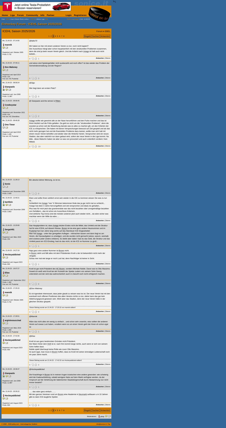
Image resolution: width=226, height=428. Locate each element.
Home (5, 15)
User (3, 19)
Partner (50, 15)
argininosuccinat (13, 320)
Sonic (7, 184)
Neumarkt (83, 394)
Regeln (87, 36)
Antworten (105, 36)
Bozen (64, 228)
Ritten (58, 101)
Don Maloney (11, 67)
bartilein (9, 202)
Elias (7, 273)
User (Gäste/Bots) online (20, 19)
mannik (8, 45)
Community (32, 15)
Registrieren (80, 15)
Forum (20, 15)
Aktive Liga (40, 19)
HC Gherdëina (14, 116)
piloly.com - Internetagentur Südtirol (24, 424)
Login (69, 15)
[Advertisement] (56, 163)
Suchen (95, 36)
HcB (49, 344)
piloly (102, 417)
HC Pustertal (13, 79)
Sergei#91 (9, 229)
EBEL (107, 31)
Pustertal (33, 231)
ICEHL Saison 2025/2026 (18, 31)
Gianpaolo (10, 87)
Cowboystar (10, 105)
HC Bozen (60, 269)
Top (109, 424)
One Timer (10, 124)
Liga (12, 15)
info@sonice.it (101, 424)
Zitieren (107, 58)
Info (42, 15)
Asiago (86, 51)
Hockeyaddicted (12, 254)
